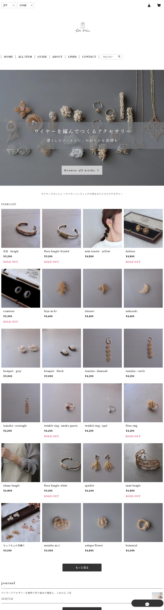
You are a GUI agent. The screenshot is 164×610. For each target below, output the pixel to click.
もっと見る (82, 567)
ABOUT (57, 56)
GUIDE (42, 56)
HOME (8, 56)
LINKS (72, 56)
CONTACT (89, 56)
